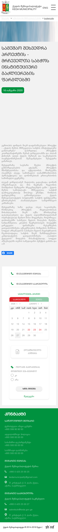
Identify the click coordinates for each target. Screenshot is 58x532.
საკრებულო (19, 299)
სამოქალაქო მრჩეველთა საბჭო (26, 18)
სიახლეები (48, 18)
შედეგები (29, 396)
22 (29, 329)
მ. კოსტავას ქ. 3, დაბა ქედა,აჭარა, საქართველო (22, 516)
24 (40, 329)
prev (17, 303)
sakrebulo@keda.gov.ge (20, 509)
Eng (45, 7)
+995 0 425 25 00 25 (19, 471)
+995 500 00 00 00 (14, 437)
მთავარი (5, 18)
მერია (39, 299)
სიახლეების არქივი (29, 294)
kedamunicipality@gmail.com (23, 477)
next (20, 303)
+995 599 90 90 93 (14, 429)
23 (34, 329)
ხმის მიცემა (29, 388)
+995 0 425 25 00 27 (19, 504)
